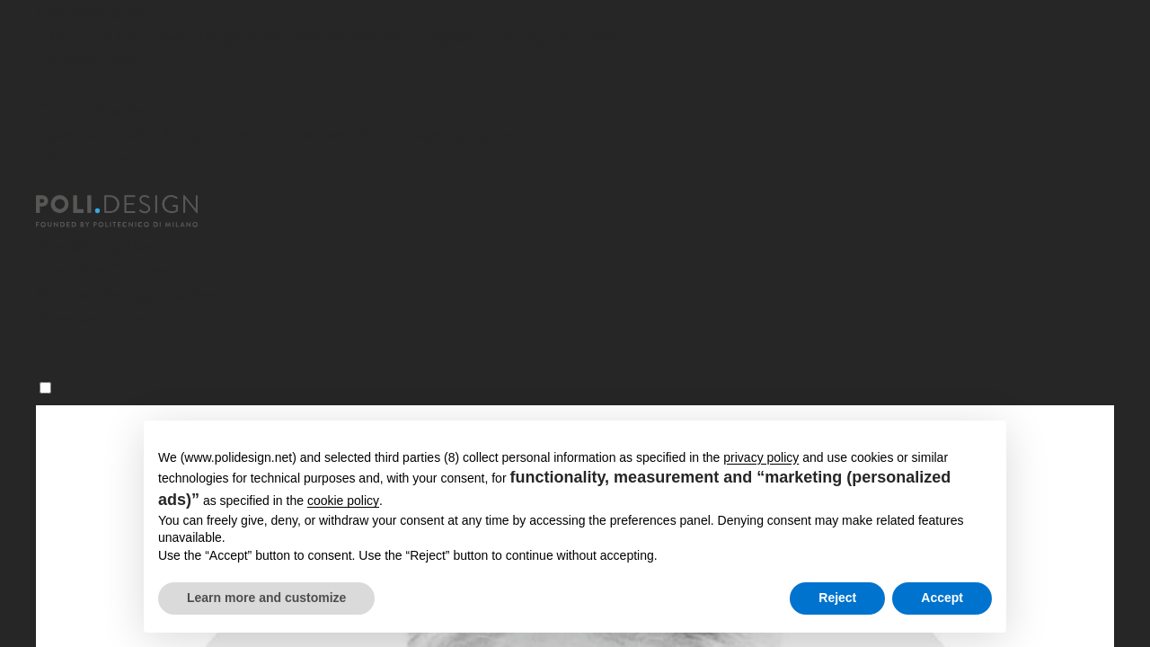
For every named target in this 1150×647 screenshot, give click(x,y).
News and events (98, 318)
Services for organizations (128, 294)
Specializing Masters (109, 245)
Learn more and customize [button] (266, 597)
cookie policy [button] (343, 500)
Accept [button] (942, 597)
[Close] (47, 87)
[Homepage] (133, 211)
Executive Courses (102, 270)
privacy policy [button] (761, 457)
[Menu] (45, 388)
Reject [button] (837, 597)
